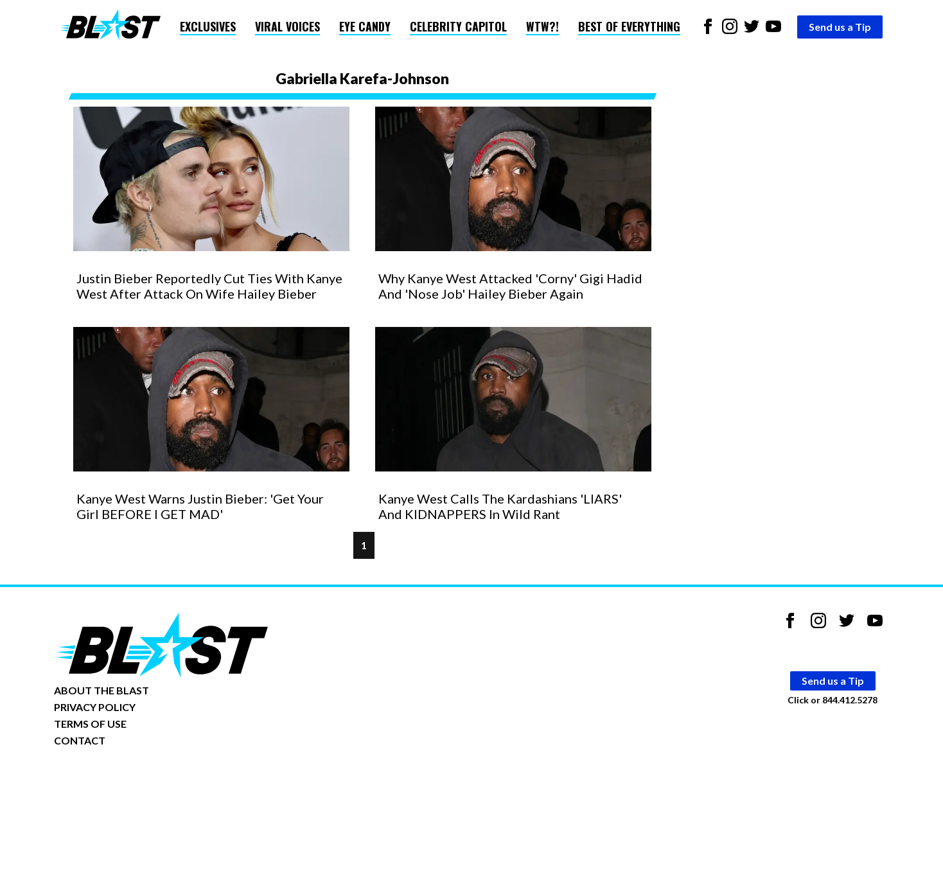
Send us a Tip (840, 27)
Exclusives (208, 26)
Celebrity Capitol (458, 26)
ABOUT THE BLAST (101, 690)
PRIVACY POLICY (95, 707)
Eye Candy (365, 26)
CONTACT (79, 740)
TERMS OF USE (90, 723)
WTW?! (542, 26)
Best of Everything (629, 26)
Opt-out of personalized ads (116, 780)
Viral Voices (287, 26)
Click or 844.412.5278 (832, 699)
